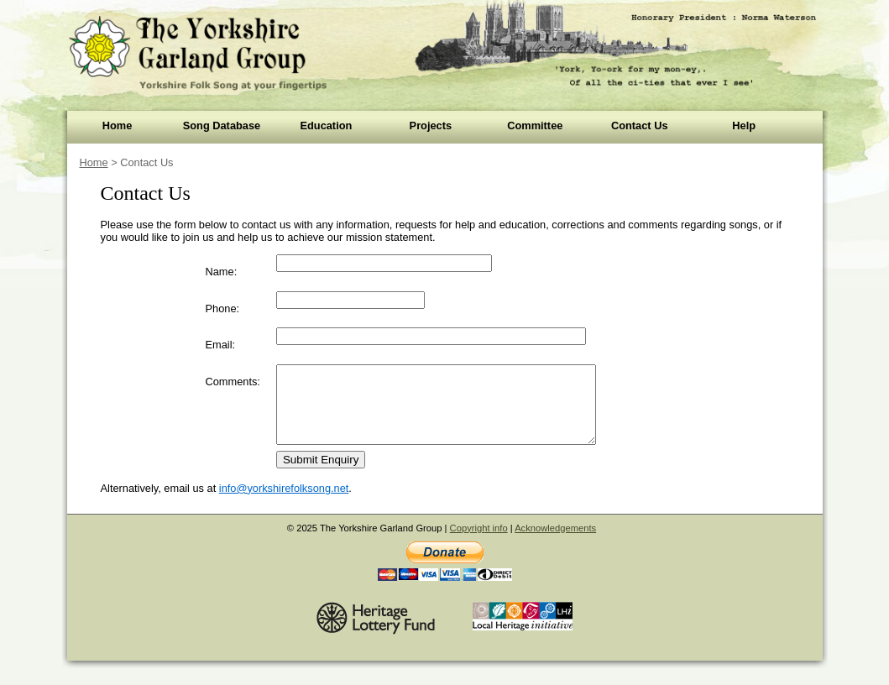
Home (117, 125)
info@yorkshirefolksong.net (284, 503)
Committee (534, 125)
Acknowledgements (555, 543)
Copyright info (479, 543)
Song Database (221, 125)
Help (744, 125)
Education (326, 125)
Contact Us (639, 125)
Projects (431, 125)
